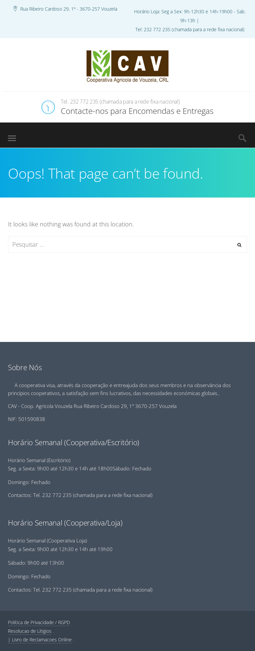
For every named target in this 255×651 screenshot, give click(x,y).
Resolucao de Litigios (29, 631)
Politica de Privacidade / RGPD (39, 622)
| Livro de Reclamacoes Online (40, 639)
